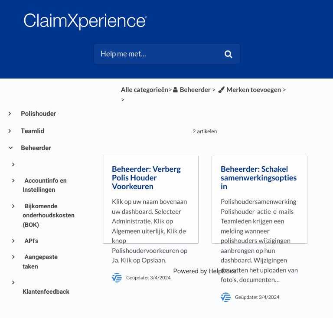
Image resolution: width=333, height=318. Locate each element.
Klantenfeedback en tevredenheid (46, 296)
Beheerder (35, 148)
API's (30, 241)
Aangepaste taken (40, 262)
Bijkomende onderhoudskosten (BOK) (46, 216)
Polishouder (38, 114)
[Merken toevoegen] (249, 90)
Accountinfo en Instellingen (45, 185)
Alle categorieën (145, 90)
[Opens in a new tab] (204, 271)
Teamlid (32, 131)
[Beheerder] (191, 90)
